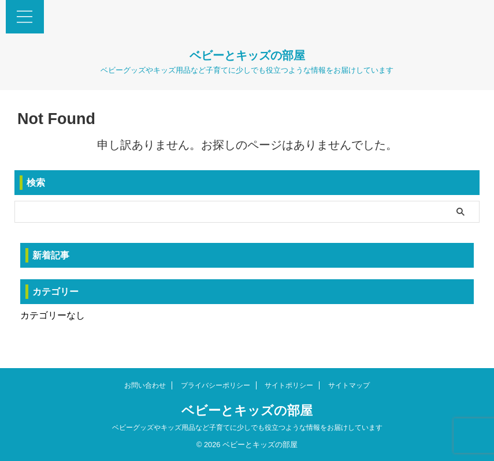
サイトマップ (349, 385)
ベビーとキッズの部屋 (247, 55)
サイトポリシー (289, 385)
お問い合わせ (145, 385)
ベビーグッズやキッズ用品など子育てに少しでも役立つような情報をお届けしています (247, 427)
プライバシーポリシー (215, 385)
